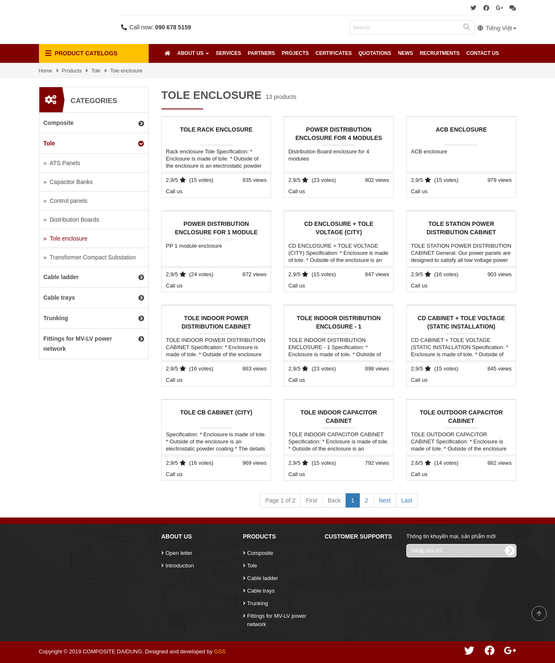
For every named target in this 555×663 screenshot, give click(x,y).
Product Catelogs (81, 53)
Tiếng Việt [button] (496, 28)
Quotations (375, 53)
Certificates (333, 53)
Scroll (539, 613)
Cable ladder (262, 578)
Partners (261, 53)
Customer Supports (358, 536)
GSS (219, 651)
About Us (193, 53)
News (405, 53)
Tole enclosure (126, 71)
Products (72, 71)
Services (228, 53)
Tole (96, 71)
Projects (295, 53)
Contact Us (482, 53)
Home (45, 71)
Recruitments (439, 53)
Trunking (257, 603)
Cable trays (261, 591)
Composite (260, 553)
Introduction (179, 565)
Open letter (178, 553)
